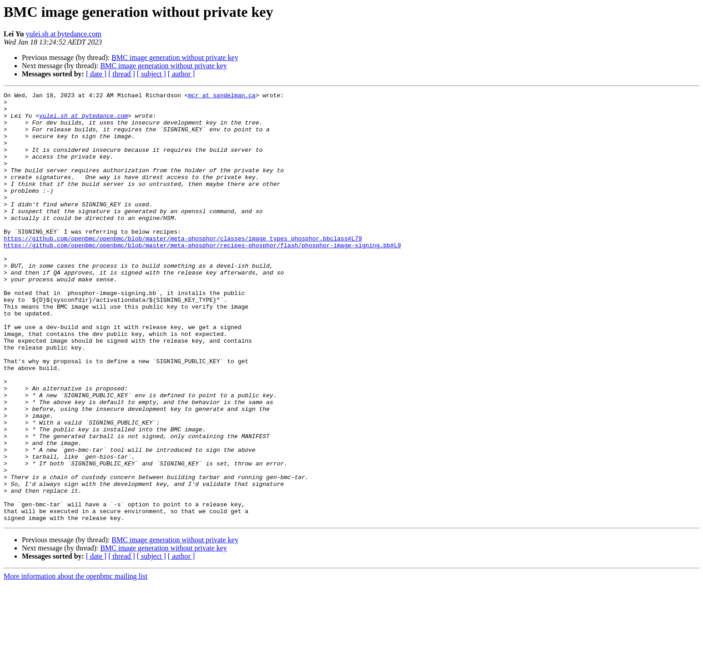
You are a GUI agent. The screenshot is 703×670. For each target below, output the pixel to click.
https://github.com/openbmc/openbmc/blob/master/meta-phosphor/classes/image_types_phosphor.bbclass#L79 (183, 268)
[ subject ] (151, 74)
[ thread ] (121, 74)
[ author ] (181, 74)
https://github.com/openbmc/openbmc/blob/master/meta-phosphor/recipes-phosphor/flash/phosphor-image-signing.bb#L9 (202, 276)
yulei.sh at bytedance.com (63, 34)
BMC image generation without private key (174, 57)
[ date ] (96, 74)
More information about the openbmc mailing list (75, 662)
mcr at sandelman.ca (222, 96)
